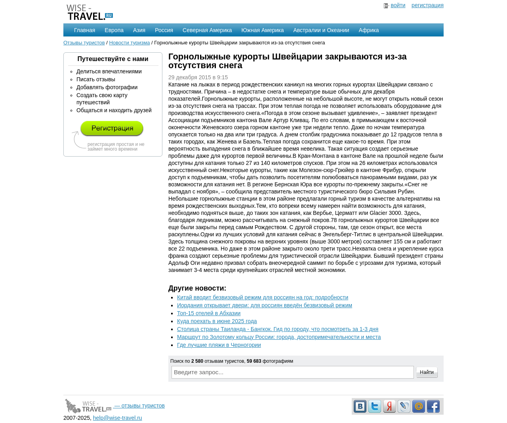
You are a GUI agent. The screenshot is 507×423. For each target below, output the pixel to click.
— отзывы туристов (114, 405)
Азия (139, 30)
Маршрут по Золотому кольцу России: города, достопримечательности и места (279, 337)
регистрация (428, 5)
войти (398, 5)
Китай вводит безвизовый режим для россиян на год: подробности (262, 297)
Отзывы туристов (84, 43)
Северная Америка (207, 30)
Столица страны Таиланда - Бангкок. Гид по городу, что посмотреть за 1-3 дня (277, 329)
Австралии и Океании (321, 30)
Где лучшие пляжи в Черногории (219, 345)
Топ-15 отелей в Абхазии (208, 313)
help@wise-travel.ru (117, 418)
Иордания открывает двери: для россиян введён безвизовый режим (264, 305)
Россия (164, 30)
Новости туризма (129, 43)
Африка (369, 30)
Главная (84, 30)
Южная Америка (262, 30)
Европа (114, 30)
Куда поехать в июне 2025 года (217, 321)
